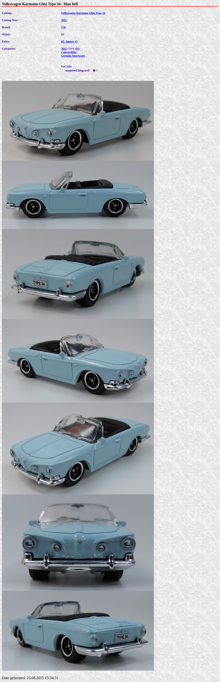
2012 (64, 20)
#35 (77, 48)
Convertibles (69, 52)
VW (63, 27)
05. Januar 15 (69, 41)
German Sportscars (73, 55)
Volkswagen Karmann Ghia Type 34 (83, 13)
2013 (64, 48)
